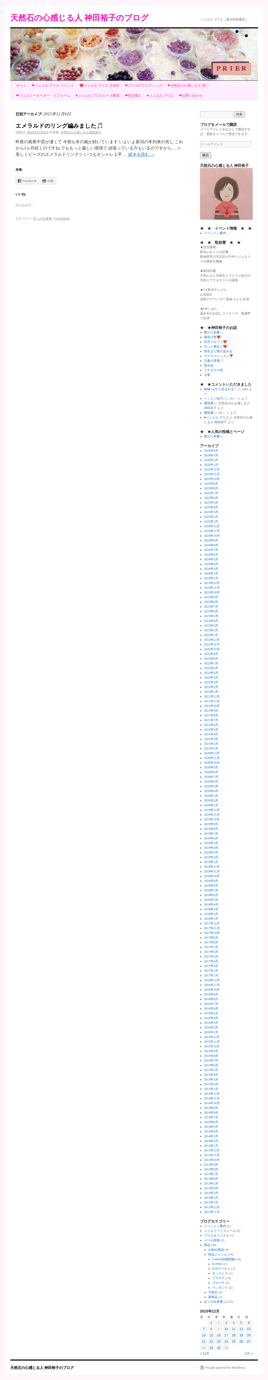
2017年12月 (212, 923)
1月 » (248, 1353)
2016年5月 (211, 1013)
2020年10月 (212, 762)
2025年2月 (211, 517)
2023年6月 (211, 611)
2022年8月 (211, 658)
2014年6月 (211, 1122)
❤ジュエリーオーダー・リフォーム (43, 95)
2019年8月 (211, 829)
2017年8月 (211, 942)
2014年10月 (212, 1103)
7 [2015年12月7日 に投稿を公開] (204, 1329)
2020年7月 (211, 777)
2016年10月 (212, 989)
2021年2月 (211, 744)
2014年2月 (211, 1141)
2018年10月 (212, 876)
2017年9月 (211, 937)
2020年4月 (211, 791)
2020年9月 (211, 767)
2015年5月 (211, 1070)
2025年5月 (211, 502)
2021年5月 (211, 729)
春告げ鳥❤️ (212, 337)
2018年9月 (211, 881)
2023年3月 (211, 625)
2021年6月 (211, 725)
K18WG (217, 1264)
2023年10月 (212, 592)
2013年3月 (211, 1193)
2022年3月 (211, 682)
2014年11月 (212, 1098)
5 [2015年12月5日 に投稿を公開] (241, 1323)
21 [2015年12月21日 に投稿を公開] (204, 1341)
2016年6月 (211, 1008)
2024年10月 (212, 535)
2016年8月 (211, 999)
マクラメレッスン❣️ (218, 356)
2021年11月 (212, 701)
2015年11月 (212, 1041)
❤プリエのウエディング (143, 85)
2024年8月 (211, 545)
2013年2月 (211, 1198)
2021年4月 (211, 734)
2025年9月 (211, 483)
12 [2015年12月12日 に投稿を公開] (241, 1329)
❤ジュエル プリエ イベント (53, 85)
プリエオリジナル (216, 1235)
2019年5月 (211, 843)
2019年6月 (211, 838)
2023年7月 (211, 606)
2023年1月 (211, 635)
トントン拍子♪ (214, 398)
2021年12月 (212, 696)
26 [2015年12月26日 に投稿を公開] (241, 1341)
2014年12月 (212, 1093)
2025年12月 (212, 469)
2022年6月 (211, 668)
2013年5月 (211, 1183)
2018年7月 (211, 890)
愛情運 (208, 403)
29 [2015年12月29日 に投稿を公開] (211, 1348)
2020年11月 (212, 758)
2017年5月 (211, 956)
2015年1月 (211, 1089)
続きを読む (141, 154)
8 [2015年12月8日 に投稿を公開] (211, 1329)
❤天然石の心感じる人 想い (188, 85)
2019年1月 (211, 862)
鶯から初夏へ (213, 332)
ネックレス (220, 1273)
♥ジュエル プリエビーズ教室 (98, 95)
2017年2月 (211, 971)
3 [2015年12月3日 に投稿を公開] (226, 1323)
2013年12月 (212, 1150)
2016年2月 (211, 1027)
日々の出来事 (42, 218)
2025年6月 (211, 498)
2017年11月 (212, 928)
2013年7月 (211, 1174)
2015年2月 (211, 1084)
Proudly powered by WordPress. (225, 1367)
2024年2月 (211, 573)
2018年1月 (211, 919)
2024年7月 (211, 550)
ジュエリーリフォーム (220, 1231)
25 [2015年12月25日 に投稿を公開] (233, 1341)
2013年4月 (211, 1188)
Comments (62, 218)
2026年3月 (211, 455)
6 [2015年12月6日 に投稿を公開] (249, 1323)
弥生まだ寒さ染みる (218, 351)
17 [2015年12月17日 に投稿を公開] (226, 1335)
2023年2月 (211, 630)
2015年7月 (211, 1060)
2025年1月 (211, 521)
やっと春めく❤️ (215, 346)
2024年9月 (211, 540)
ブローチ (218, 1283)
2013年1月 (211, 1202)
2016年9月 (211, 994)
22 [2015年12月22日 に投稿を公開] (211, 1341)
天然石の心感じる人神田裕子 (81, 132)
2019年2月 (211, 857)
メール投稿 (212, 1240)
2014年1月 (211, 1146)
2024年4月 (211, 564)
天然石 (213, 1292)
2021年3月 (211, 739)
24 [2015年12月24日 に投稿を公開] (226, 1341)
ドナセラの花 (213, 370)
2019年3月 (211, 852)
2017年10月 (212, 933)
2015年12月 (212, 1037)
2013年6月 (211, 1179)
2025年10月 (212, 479)
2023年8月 (211, 602)
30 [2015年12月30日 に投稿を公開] (218, 1348)
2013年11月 (212, 1155)
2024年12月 (212, 526)
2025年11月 (212, 474)
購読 (205, 155)
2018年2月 (211, 914)
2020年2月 (211, 800)
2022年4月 (211, 677)
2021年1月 (211, 748)
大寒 (207, 375)
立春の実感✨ (214, 361)
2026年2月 (211, 460)
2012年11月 (212, 1212)
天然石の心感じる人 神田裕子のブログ (79, 17)
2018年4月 (211, 904)
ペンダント (220, 1287)
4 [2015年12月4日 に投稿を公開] (234, 1323)
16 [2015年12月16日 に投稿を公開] (218, 1335)
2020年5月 (211, 786)
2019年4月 (211, 848)
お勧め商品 (216, 1250)
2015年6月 (211, 1065)
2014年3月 (211, 1136)
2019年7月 (211, 833)
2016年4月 (211, 1018)
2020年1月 (211, 805)
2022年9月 (211, 654)
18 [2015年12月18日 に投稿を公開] (233, 1335)
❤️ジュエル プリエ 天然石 (99, 85)
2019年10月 (212, 819)
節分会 (208, 365)
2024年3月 (211, 569)
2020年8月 (211, 772)
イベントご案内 (215, 233)
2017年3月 (211, 966)
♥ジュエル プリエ (160, 95)
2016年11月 (212, 985)
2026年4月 (211, 450)
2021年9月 (211, 710)
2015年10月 (212, 1046)
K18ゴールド (221, 1268)
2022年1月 (211, 692)
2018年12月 (212, 867)
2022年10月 (212, 649)
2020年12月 (212, 753)
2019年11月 (212, 814)
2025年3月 (211, 512)
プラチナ (218, 1278)
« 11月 (204, 1353)
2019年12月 (212, 810)
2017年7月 (211, 947)
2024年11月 (212, 531)
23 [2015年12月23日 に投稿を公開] (218, 1341)
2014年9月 (211, 1108)
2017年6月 (211, 952)
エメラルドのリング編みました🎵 (59, 126)
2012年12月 (212, 1207)
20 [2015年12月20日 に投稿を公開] (248, 1335)
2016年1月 (211, 1032)
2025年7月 (211, 493)
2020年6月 (211, 781)
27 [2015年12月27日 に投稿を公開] (248, 1341)
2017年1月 (211, 975)
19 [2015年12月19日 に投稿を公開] (241, 1335)
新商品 (213, 1297)
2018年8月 (211, 885)
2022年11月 (212, 644)
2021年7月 (211, 720)
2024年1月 (211, 578)
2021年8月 (211, 715)
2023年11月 (212, 588)
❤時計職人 (133, 95)
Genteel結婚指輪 (223, 1259)
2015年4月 (211, 1075)
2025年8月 (211, 488)
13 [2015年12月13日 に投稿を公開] (248, 1329)
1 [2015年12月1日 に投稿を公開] (211, 1323)
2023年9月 (211, 597)
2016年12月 (212, 980)
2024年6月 (211, 554)
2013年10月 (212, 1160)
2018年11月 (212, 871)
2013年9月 (211, 1164)
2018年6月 (211, 895)
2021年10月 (212, 706)
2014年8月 (211, 1112)
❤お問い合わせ (190, 95)
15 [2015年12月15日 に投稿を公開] (211, 1335)
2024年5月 (211, 559)
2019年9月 (211, 824)
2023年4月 (211, 621)
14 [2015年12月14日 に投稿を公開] (204, 1335)
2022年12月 (212, 640)
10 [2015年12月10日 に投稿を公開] (226, 1329)
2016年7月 (211, 1004)
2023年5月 (211, 616)
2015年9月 (211, 1051)
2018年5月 (211, 900)
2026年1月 (211, 465)
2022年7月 (211, 663)
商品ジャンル (217, 1254)
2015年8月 (211, 1056)
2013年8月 (211, 1169)
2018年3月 (211, 909)
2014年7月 (211, 1117)
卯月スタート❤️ (215, 342)
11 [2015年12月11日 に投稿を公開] (233, 1329)
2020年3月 (211, 796)
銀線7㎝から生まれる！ (220, 389)
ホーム (21, 85)
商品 (207, 1245)
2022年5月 (211, 673)
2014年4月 (211, 1131)
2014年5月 (211, 1127)
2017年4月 (211, 961)
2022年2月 (211, 687)
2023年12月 (212, 583)
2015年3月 (211, 1079)
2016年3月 (211, 1023)
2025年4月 (211, 507)
